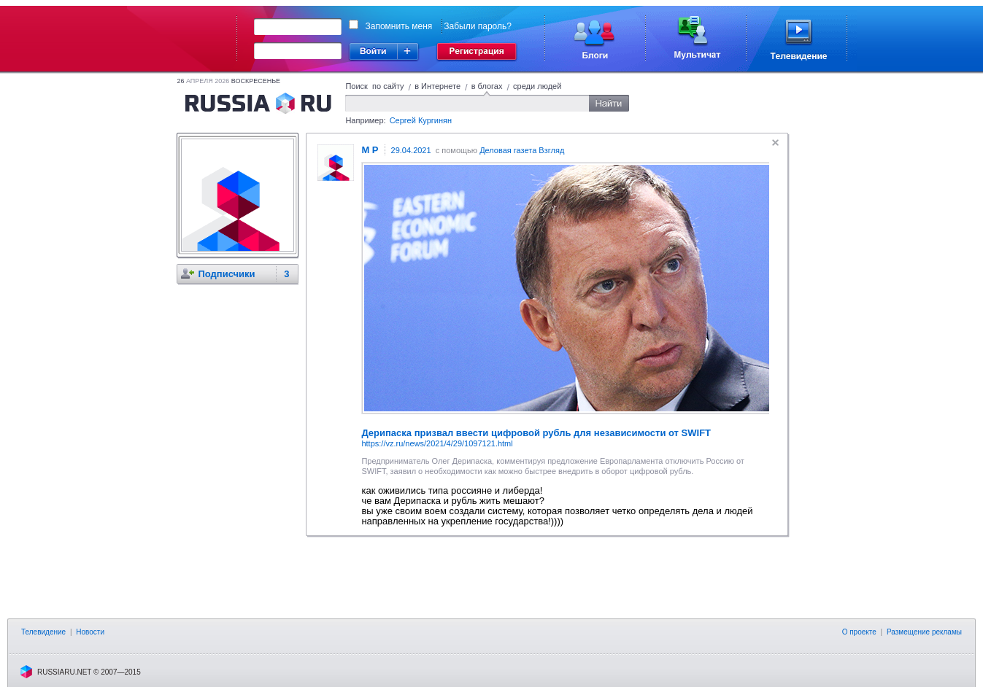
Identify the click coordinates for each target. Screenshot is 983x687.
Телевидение (43, 632)
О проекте (859, 632)
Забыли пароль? (478, 26)
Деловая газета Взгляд (521, 150)
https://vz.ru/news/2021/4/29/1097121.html (436, 443)
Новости (90, 632)
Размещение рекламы (924, 632)
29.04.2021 (411, 150)
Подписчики (226, 273)
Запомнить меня (399, 26)
